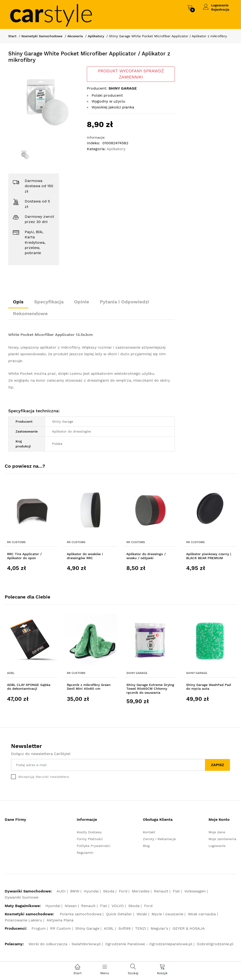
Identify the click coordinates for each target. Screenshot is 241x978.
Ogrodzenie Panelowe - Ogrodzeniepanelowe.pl (148, 944)
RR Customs (16, 542)
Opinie (81, 302)
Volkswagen (195, 891)
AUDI (61, 891)
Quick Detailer (119, 914)
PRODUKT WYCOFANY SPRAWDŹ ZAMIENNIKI (131, 74)
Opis (18, 302)
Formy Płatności (90, 839)
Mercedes (140, 891)
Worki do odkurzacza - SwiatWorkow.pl (64, 944)
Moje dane (217, 832)
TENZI (140, 928)
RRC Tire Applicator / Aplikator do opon (24, 556)
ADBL (11, 673)
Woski (142, 914)
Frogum (39, 928)
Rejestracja (220, 9)
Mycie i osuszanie (167, 914)
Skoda (108, 891)
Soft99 (124, 928)
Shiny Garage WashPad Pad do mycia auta (208, 687)
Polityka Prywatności (93, 846)
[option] (44, 102)
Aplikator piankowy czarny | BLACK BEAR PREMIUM (208, 556)
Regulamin (85, 852)
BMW (74, 891)
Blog (146, 846)
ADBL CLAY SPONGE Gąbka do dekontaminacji (28, 687)
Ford (123, 891)
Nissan (71, 906)
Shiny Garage (137, 673)
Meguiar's (159, 928)
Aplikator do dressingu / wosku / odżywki (146, 556)
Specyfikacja (49, 302)
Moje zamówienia (222, 839)
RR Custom (60, 928)
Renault (161, 891)
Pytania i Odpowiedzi (124, 302)
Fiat (176, 891)
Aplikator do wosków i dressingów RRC (85, 556)
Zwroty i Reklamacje (159, 839)
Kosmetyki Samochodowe (41, 36)
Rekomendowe (30, 313)
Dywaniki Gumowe (21, 897)
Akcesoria (75, 36)
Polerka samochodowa (80, 914)
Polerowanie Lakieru (23, 920)
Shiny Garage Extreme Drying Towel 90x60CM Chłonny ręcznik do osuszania (150, 689)
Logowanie (220, 5)
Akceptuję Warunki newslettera (43, 777)
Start (12, 36)
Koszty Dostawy (89, 832)
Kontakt (149, 832)
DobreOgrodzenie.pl (215, 944)
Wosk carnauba (202, 914)
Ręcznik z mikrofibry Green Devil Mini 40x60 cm (89, 687)
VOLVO (118, 906)
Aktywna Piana (60, 920)
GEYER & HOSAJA (189, 928)
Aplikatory (96, 36)
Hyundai (91, 891)
